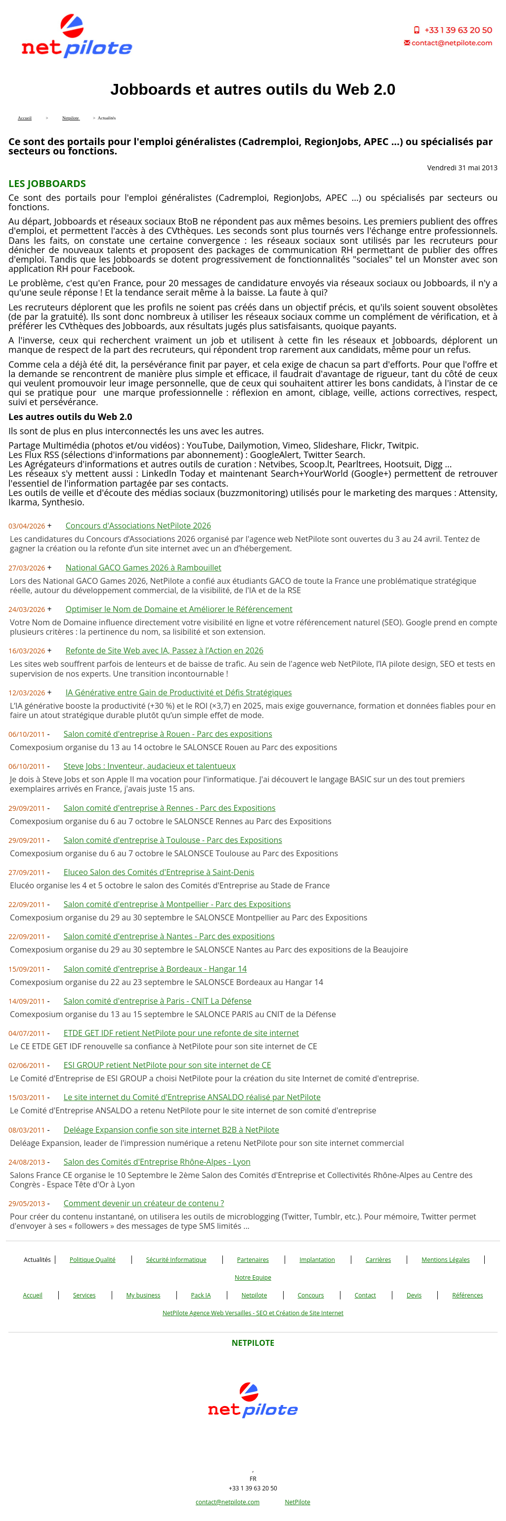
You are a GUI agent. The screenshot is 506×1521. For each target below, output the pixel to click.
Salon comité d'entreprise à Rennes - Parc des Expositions (170, 807)
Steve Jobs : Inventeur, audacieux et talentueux (150, 765)
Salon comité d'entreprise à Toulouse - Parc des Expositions (173, 840)
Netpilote (254, 1295)
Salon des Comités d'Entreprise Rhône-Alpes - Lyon (157, 1161)
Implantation (317, 1259)
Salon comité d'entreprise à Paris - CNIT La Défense (158, 1000)
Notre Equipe (253, 1277)
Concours (311, 1295)
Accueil (32, 1295)
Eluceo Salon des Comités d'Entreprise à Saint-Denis (159, 872)
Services (84, 1295)
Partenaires (253, 1259)
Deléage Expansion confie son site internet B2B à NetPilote (171, 1129)
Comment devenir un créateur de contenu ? (144, 1203)
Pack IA (201, 1295)
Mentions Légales (445, 1259)
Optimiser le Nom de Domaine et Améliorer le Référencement (179, 609)
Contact (365, 1295)
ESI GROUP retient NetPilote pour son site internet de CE (167, 1065)
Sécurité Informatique (176, 1259)
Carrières (378, 1259)
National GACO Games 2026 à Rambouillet (143, 567)
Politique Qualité (93, 1259)
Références (467, 1295)
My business (143, 1295)
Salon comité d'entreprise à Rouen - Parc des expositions (168, 733)
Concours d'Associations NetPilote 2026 (138, 525)
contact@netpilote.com (227, 1502)
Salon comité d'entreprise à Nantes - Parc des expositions (169, 936)
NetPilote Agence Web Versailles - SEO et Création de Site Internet (253, 1313)
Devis (414, 1295)
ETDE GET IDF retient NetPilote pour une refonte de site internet (181, 1032)
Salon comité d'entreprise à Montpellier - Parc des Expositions (177, 904)
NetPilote (297, 1502)
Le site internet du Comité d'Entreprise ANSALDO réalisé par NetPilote (192, 1097)
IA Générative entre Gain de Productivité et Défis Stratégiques (179, 692)
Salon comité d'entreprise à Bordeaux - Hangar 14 (155, 968)
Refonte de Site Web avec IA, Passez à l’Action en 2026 (164, 650)
